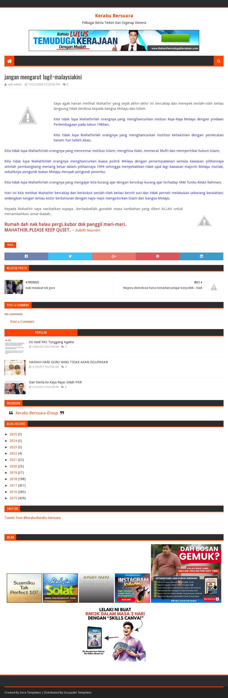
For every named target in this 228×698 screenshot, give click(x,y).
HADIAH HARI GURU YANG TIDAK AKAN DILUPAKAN (68, 362)
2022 (14, 453)
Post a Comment (22, 321)
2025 (14, 434)
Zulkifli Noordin (87, 230)
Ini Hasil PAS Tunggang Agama (51, 342)
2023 (14, 447)
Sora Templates (30, 692)
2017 (14, 485)
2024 (14, 441)
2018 (14, 479)
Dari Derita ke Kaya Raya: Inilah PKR (55, 382)
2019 (14, 472)
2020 (14, 466)
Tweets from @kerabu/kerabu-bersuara (32, 518)
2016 (14, 492)
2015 (14, 498)
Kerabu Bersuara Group (36, 413)
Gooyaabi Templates (78, 692)
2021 (14, 460)
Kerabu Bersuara (114, 15)
